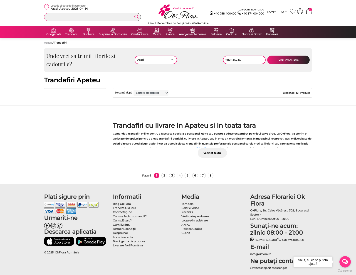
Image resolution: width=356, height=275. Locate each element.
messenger (277, 268)
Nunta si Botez (252, 34)
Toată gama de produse (129, 241)
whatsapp (258, 268)
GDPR (185, 233)
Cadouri (231, 34)
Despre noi (120, 233)
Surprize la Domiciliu (113, 34)
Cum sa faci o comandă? (130, 216)
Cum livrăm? (121, 224)
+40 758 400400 (223, 13)
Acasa (48, 42)
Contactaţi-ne (122, 212)
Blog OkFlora (122, 204)
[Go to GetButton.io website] (345, 270)
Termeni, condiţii (124, 229)
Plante (170, 34)
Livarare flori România (128, 245)
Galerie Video (190, 208)
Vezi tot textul (212, 153)
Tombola (187, 204)
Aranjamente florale (192, 34)
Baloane (216, 34)
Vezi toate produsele (195, 216)
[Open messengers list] (345, 262)
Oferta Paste (139, 34)
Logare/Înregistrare (194, 220)
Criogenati (53, 34)
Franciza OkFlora (124, 208)
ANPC (185, 224)
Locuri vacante (123, 237)
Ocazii (157, 34)
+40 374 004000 (250, 13)
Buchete (88, 34)
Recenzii (187, 212)
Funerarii (272, 34)
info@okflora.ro (260, 254)
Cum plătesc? (122, 220)
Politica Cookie (191, 229)
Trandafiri (71, 34)
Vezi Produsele (289, 60)
